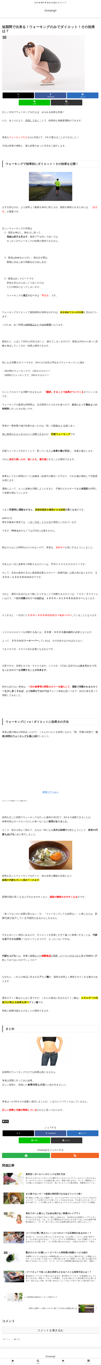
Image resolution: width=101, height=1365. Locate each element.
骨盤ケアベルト (50, 792)
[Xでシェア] (18, 95)
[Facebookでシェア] (50, 95)
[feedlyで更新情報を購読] (26, 1155)
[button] (66, 102)
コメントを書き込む (50, 1331)
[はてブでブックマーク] (82, 95)
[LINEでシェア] (34, 102)
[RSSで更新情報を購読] (75, 1155)
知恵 (5, 1121)
